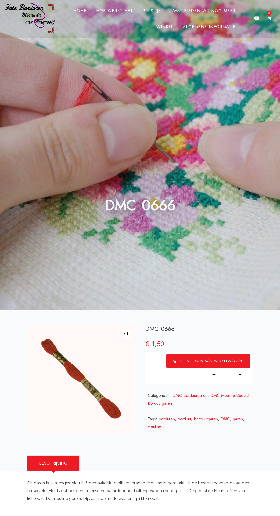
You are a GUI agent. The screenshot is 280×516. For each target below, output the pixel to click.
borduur (184, 419)
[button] (126, 334)
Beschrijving (53, 463)
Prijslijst (152, 11)
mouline (154, 427)
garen (238, 419)
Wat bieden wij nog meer (204, 11)
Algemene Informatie (209, 27)
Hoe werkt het (114, 11)
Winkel (164, 27)
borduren (167, 419)
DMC (225, 419)
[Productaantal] (227, 374)
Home (80, 11)
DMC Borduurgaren (190, 395)
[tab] (53, 463)
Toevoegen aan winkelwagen (207, 361)
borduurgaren (206, 419)
